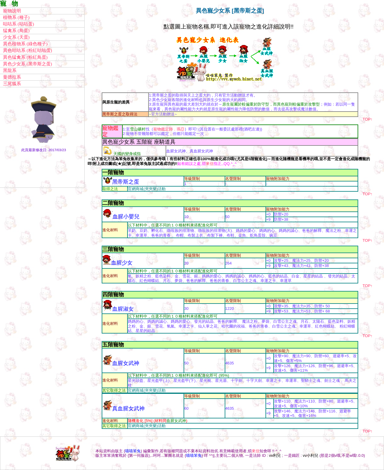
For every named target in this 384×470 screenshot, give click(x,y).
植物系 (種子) (16, 17)
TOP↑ (368, 119)
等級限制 (192, 178)
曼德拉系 (12, 77)
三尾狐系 (12, 83)
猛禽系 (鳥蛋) (16, 30)
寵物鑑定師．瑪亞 (168, 129)
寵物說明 (12, 10)
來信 (210, 163)
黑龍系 (9, 70)
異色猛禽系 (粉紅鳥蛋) (25, 57)
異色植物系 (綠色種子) (25, 43)
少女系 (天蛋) (16, 37)
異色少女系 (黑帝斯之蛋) (27, 63)
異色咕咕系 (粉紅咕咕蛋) (27, 50)
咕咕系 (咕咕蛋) (18, 24)
